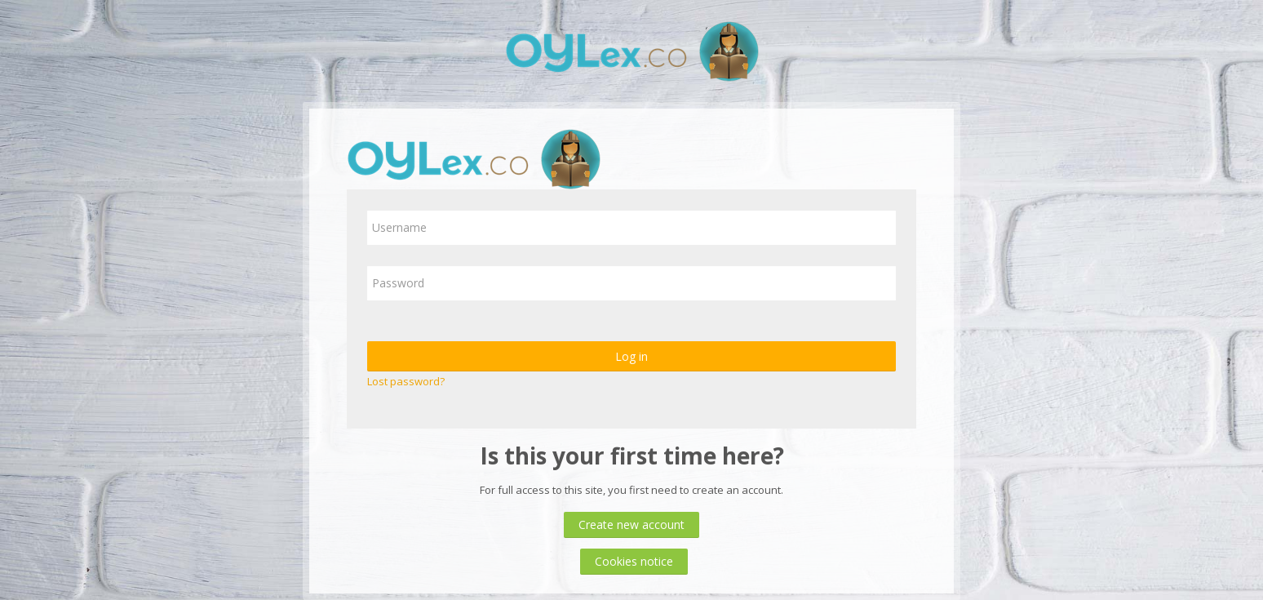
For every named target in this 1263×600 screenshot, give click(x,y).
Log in (631, 356)
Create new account (631, 524)
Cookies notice (634, 561)
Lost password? (406, 381)
